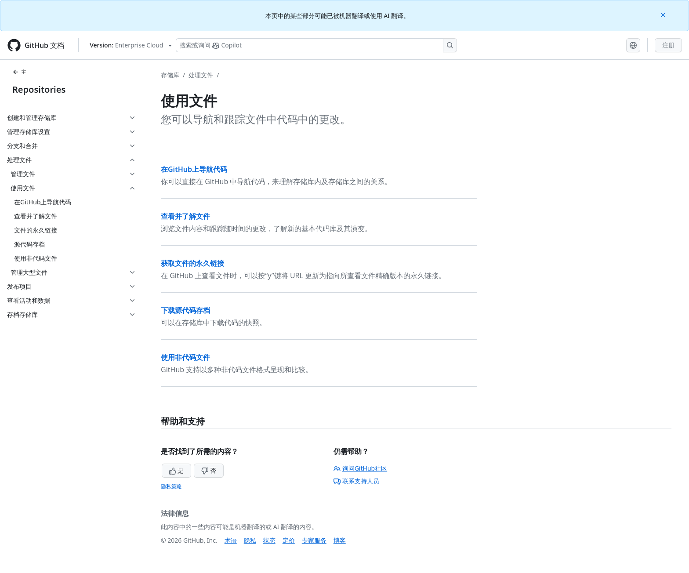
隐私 (250, 540)
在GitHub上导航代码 (194, 169)
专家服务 (314, 540)
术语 (231, 540)
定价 (289, 540)
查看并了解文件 (185, 216)
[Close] (664, 14)
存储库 (170, 75)
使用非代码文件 (185, 357)
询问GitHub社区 (361, 468)
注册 (668, 45)
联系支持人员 (356, 481)
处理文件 (201, 75)
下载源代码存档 (185, 310)
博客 (340, 540)
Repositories (38, 89)
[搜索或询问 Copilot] (316, 45)
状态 (269, 540)
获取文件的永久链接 (192, 263)
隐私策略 (171, 486)
